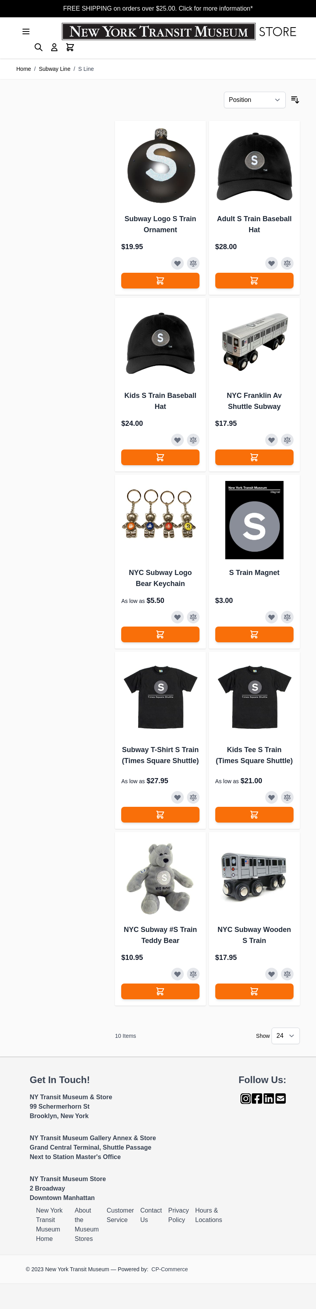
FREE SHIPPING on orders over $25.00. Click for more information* (158, 8)
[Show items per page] (286, 1036)
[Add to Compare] (193, 263)
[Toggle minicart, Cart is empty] (70, 47)
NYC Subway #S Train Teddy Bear (160, 935)
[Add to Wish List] (177, 263)
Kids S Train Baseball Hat (160, 401)
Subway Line (54, 69)
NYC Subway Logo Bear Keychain (160, 578)
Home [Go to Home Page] (24, 69)
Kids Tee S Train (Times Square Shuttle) (254, 755)
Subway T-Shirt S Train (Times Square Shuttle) (160, 755)
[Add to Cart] (160, 280)
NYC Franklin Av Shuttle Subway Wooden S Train (254, 402)
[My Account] (54, 47)
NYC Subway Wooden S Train (254, 935)
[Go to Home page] (181, 31)
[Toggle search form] (38, 47)
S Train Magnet (254, 573)
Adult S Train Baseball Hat (254, 224)
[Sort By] (255, 100)
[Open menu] (26, 31)
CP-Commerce (170, 1269)
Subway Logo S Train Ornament (160, 224)
